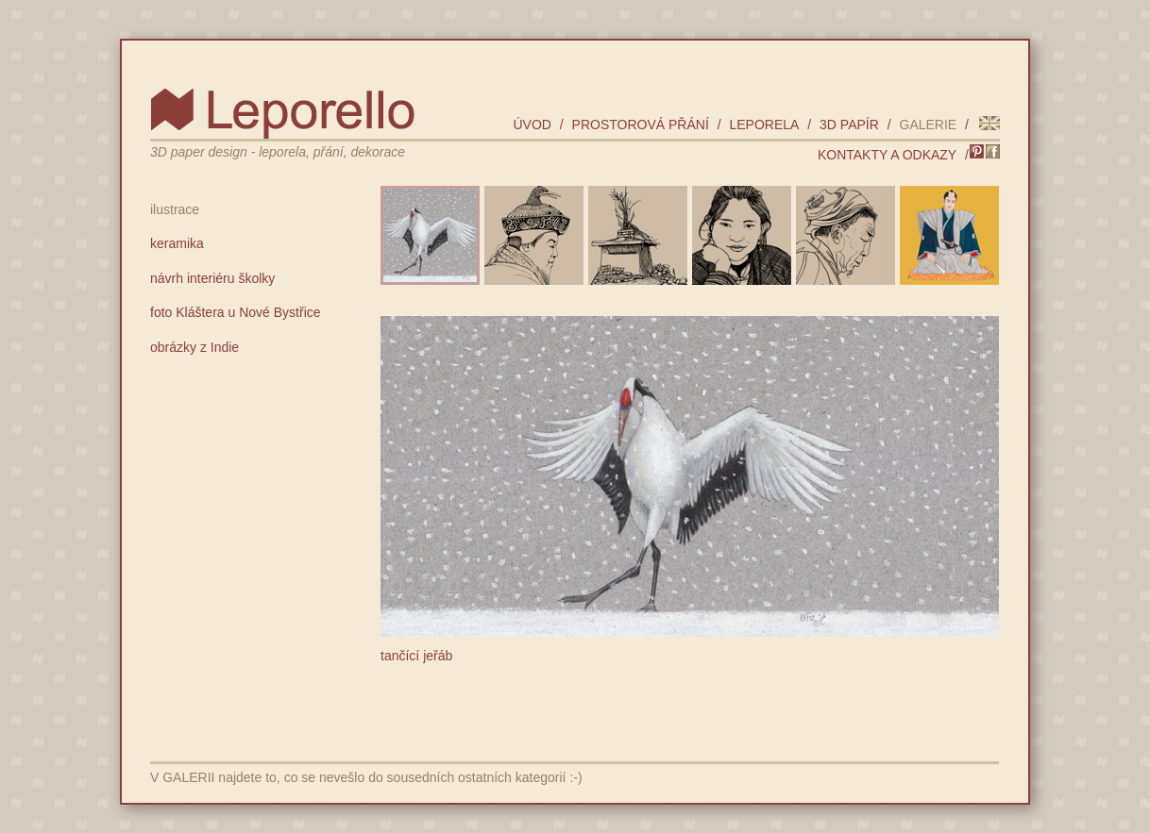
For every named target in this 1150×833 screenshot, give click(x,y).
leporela (764, 124)
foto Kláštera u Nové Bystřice (235, 312)
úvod (531, 124)
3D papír (849, 124)
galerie (928, 124)
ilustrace (174, 209)
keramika (177, 243)
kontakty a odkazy (887, 154)
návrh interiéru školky (212, 278)
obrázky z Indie (194, 347)
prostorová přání (640, 124)
